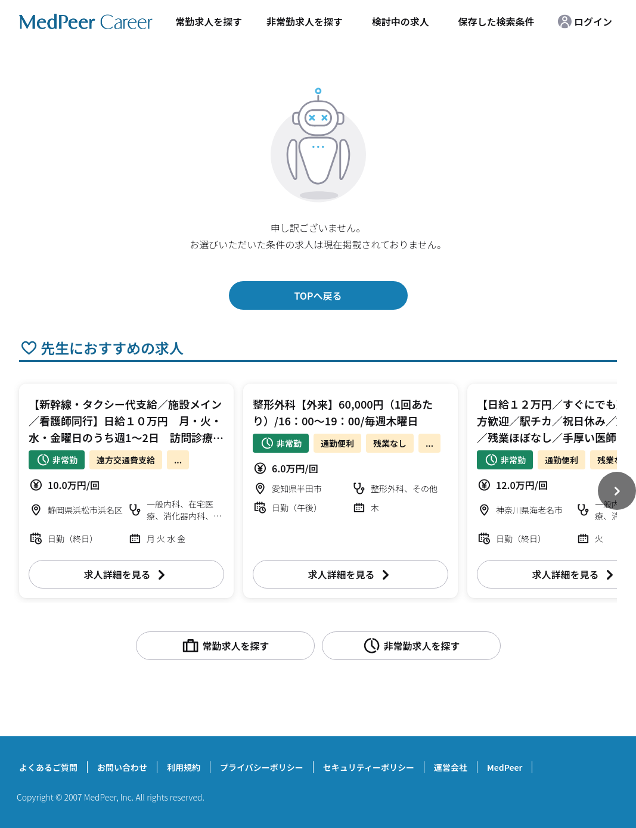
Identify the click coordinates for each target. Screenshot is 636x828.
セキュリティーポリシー (368, 767)
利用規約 (183, 767)
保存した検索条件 (496, 21)
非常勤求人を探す (304, 21)
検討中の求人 (400, 21)
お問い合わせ (122, 767)
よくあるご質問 (48, 767)
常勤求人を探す (208, 21)
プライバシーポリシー (261, 767)
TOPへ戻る (318, 295)
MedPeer (504, 767)
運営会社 (450, 767)
